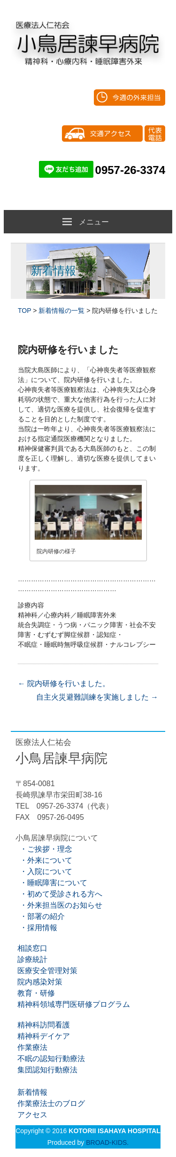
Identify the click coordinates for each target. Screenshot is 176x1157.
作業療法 (31, 1047)
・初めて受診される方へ (58, 894)
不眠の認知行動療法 (50, 1059)
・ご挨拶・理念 (43, 849)
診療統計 (31, 959)
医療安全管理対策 (46, 971)
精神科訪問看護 (42, 1025)
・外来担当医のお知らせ (58, 905)
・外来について (43, 860)
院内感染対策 (38, 982)
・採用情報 (36, 928)
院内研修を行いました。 (64, 683)
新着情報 (31, 1092)
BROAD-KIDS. (107, 1142)
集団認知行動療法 (46, 1070)
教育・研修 (35, 993)
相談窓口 (31, 948)
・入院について (43, 871)
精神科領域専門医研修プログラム (72, 1004)
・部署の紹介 (40, 916)
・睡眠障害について (51, 883)
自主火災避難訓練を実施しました (97, 697)
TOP (24, 310)
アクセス (31, 1115)
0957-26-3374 (130, 170)
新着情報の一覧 (61, 310)
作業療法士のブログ (50, 1103)
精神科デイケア (42, 1036)
